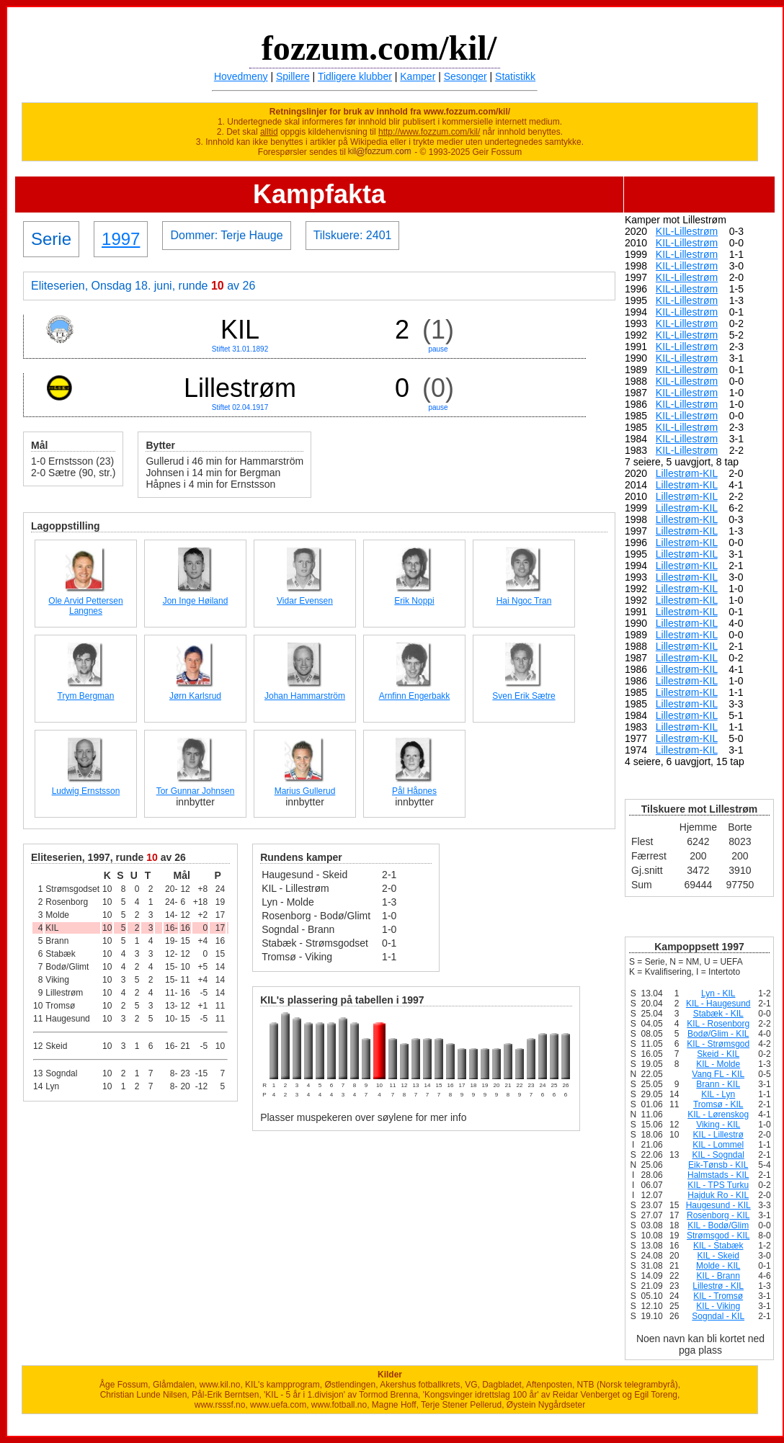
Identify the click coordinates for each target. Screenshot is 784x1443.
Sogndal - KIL (718, 1316)
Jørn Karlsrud (195, 696)
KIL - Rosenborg (718, 1024)
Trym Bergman (86, 696)
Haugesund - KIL (718, 1205)
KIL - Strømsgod (718, 1044)
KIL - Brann (718, 1276)
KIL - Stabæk (718, 1246)
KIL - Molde (718, 1064)
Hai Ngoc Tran (524, 601)
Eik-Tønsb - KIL (718, 1165)
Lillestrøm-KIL (687, 473)
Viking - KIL (718, 1125)
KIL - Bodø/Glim (718, 1225)
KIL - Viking (718, 1306)
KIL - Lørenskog (718, 1114)
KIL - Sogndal (718, 1155)
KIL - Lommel (718, 1145)
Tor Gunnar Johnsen (195, 791)
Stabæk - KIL (718, 1014)
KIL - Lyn (718, 1094)
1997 (121, 239)
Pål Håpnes (414, 791)
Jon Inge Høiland (195, 601)
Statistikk (515, 76)
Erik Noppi (414, 601)
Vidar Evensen (305, 601)
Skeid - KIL (718, 1054)
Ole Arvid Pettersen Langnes (85, 606)
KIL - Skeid (718, 1256)
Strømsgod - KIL (718, 1235)
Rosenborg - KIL (718, 1215)
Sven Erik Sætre (523, 696)
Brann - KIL (718, 1084)
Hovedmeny (241, 76)
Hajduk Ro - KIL (718, 1195)
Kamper (417, 76)
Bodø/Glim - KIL (718, 1034)
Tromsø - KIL (718, 1104)
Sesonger (465, 76)
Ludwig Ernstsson (86, 791)
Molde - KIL (718, 1266)
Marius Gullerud (305, 791)
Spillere (293, 76)
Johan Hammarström (304, 696)
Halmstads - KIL (718, 1175)
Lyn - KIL (718, 993)
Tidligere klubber (355, 76)
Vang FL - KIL (718, 1074)
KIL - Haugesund (718, 1004)
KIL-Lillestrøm (687, 231)
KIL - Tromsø (718, 1296)
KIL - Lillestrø (718, 1135)
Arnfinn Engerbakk (414, 696)
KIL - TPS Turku (718, 1185)
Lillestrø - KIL (718, 1286)
